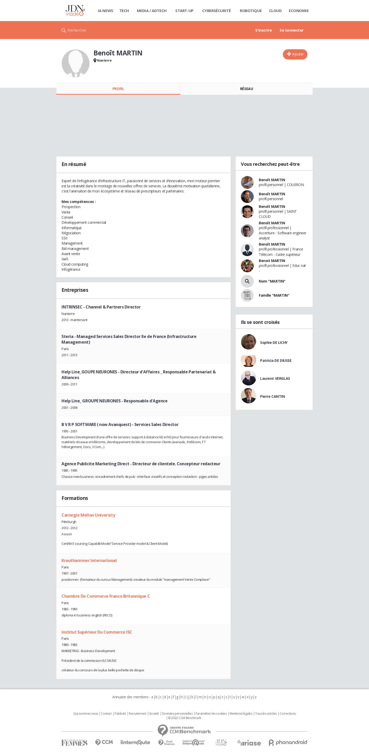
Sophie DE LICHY (274, 342)
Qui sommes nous (85, 713)
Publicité (120, 713)
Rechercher (77, 30)
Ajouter (298, 54)
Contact (106, 713)
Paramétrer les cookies (211, 713)
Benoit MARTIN (272, 260)
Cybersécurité (216, 10)
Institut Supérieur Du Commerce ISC (96, 632)
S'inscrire (263, 30)
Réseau (246, 88)
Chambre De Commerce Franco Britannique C (105, 596)
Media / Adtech (152, 10)
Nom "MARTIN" (272, 281)
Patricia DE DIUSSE (275, 360)
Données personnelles (177, 713)
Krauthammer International (89, 560)
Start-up (184, 10)
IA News (105, 10)
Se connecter (292, 30)
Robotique (251, 10)
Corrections (287, 713)
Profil (118, 88)
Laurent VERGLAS (275, 378)
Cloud (275, 10)
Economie (299, 10)
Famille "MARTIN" (274, 295)
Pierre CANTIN (272, 396)
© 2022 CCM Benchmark (184, 718)
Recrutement (137, 713)
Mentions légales (241, 713)
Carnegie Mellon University (88, 515)
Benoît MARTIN (272, 179)
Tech (124, 10)
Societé (154, 713)
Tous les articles (266, 713)
